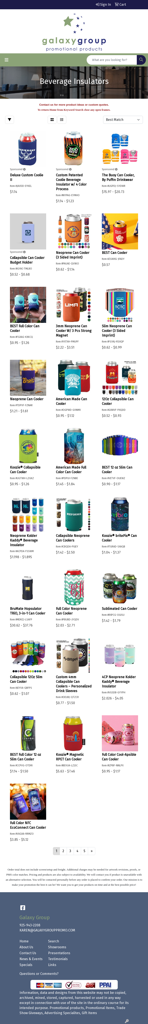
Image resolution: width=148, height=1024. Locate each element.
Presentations (59, 953)
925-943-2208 (29, 925)
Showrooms (57, 947)
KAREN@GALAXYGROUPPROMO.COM (47, 930)
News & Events (31, 959)
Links (52, 965)
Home (24, 941)
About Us (26, 947)
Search (53, 941)
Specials (25, 965)
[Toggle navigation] (6, 60)
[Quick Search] (112, 60)
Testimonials (58, 959)
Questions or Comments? (38, 974)
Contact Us (27, 953)
